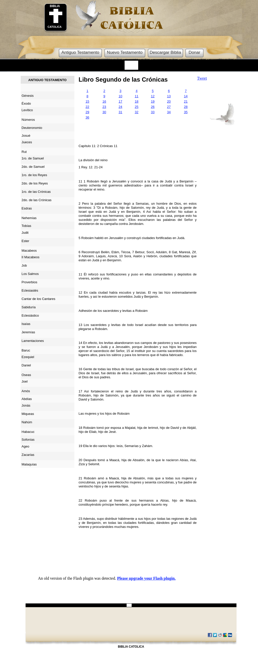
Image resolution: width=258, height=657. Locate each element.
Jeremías (28, 332)
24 (120, 107)
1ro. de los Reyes (34, 175)
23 (104, 107)
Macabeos (29, 250)
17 (120, 101)
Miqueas (28, 414)
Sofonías (28, 439)
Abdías (27, 399)
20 (168, 101)
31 (120, 112)
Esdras (27, 208)
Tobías (26, 226)
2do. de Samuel (33, 167)
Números (28, 120)
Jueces (27, 142)
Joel (25, 381)
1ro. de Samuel (33, 158)
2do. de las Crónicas (37, 200)
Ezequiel (28, 357)
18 (136, 101)
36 (87, 117)
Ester (25, 241)
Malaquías (29, 464)
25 (136, 107)
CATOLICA (55, 26)
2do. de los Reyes (35, 183)
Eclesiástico (30, 315)
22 (87, 107)
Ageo (25, 446)
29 (87, 112)
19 (152, 101)
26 (152, 107)
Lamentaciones (33, 341)
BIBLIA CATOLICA (131, 646)
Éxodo (26, 103)
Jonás (26, 405)
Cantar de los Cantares (38, 299)
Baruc (26, 350)
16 (104, 101)
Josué (26, 135)
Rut (24, 152)
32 (136, 112)
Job (24, 265)
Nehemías (29, 218)
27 (168, 107)
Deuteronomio (32, 128)
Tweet (202, 78)
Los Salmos (30, 274)
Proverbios (29, 282)
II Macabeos (31, 257)
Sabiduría (29, 307)
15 (87, 101)
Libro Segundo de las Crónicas (123, 79)
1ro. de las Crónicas (36, 192)
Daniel (26, 365)
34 (168, 112)
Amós (26, 391)
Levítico (27, 110)
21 (185, 101)
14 (185, 96)
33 (152, 112)
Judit (25, 232)
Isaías (26, 324)
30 (104, 112)
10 (120, 96)
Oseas (26, 375)
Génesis (28, 96)
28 (185, 107)
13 (168, 96)
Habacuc (28, 432)
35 (185, 112)
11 (136, 96)
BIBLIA (55, 6)
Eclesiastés (30, 290)
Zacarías (28, 455)
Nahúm (27, 422)
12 (152, 96)
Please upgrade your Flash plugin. (146, 578)
